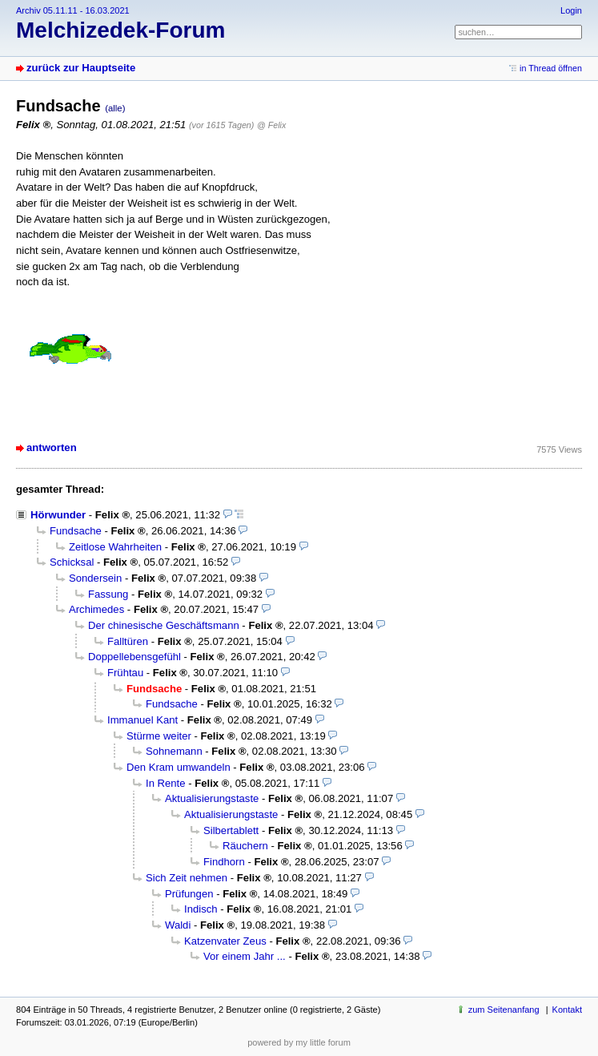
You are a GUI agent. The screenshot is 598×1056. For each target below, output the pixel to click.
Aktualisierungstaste (212, 798)
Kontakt (567, 1009)
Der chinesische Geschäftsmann (163, 625)
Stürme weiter (158, 736)
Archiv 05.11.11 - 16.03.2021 (73, 10)
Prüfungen (189, 894)
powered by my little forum (299, 1042)
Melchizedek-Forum (120, 30)
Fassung (108, 594)
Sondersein (95, 578)
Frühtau (125, 673)
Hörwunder (58, 515)
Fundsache (76, 531)
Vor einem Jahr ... (244, 956)
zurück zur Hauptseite (80, 68)
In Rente (166, 783)
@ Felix (271, 125)
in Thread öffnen (551, 68)
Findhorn (224, 862)
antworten (51, 447)
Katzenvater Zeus (225, 941)
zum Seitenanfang (504, 1009)
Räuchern (245, 846)
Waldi (178, 925)
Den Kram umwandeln (178, 767)
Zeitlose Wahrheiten (115, 547)
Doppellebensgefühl (134, 657)
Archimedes (96, 609)
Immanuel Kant (142, 720)
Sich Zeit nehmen (186, 878)
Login (571, 10)
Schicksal (72, 562)
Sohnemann (174, 751)
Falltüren (127, 641)
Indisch (201, 909)
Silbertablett (231, 830)
